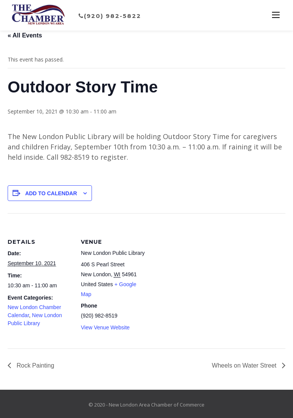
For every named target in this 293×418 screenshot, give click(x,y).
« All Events (25, 35)
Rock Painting (34, 365)
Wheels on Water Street (245, 365)
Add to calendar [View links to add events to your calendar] (51, 193)
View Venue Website (105, 327)
